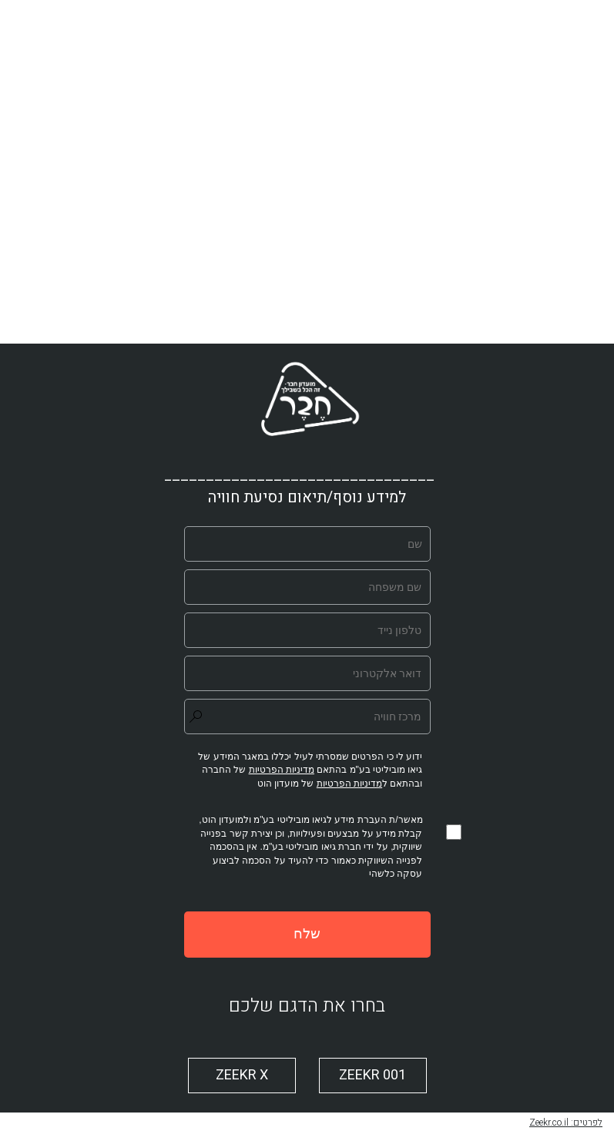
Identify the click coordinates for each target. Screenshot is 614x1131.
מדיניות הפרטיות (349, 783)
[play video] (307, 172)
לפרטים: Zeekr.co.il (565, 1122)
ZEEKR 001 (372, 1075)
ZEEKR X (242, 1075)
